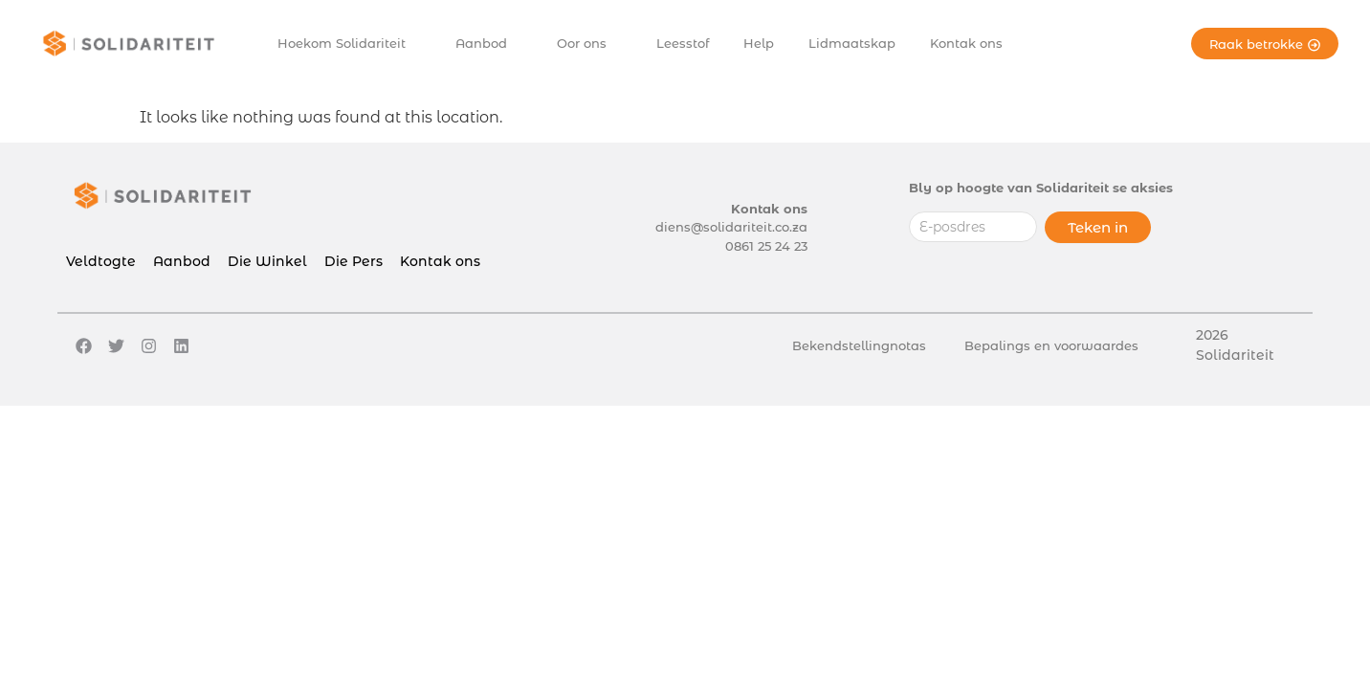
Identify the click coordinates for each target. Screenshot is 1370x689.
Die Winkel (267, 261)
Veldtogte (101, 261)
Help (758, 43)
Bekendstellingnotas (859, 345)
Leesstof (682, 43)
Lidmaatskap (851, 43)
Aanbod (486, 43)
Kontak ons (966, 43)
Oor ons (586, 43)
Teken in (1098, 227)
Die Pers (353, 261)
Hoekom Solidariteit (346, 43)
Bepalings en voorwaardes (1051, 345)
